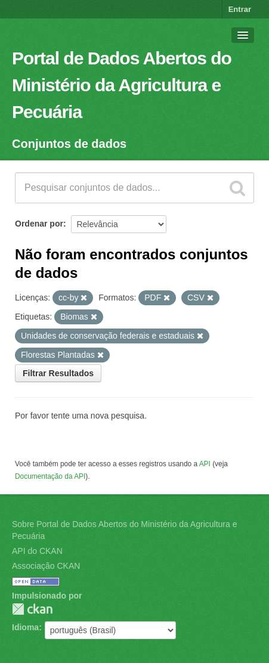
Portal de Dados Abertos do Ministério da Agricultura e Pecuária (121, 85)
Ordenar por (39, 223)
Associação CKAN (46, 566)
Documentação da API (50, 476)
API (205, 464)
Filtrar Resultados (58, 373)
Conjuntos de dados (69, 143)
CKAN (32, 609)
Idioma (25, 627)
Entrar (239, 9)
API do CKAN (37, 551)
